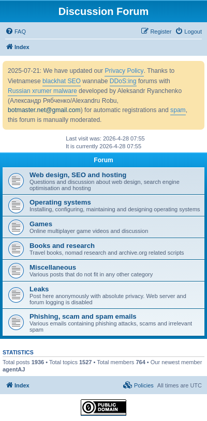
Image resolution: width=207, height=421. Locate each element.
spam (178, 110)
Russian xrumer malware (42, 91)
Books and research (62, 246)
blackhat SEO (61, 81)
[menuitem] (15, 31)
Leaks (39, 289)
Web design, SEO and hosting (77, 175)
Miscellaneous (52, 267)
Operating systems (60, 202)
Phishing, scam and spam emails (83, 316)
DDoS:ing (123, 81)
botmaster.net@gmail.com (44, 110)
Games (40, 224)
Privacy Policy (124, 70)
